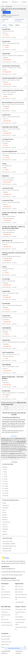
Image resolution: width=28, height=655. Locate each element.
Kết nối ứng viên (4, 619)
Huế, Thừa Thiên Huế (7, 180)
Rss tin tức (18, 653)
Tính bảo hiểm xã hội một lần (21, 628)
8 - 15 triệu (5, 108)
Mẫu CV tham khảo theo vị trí (20, 598)
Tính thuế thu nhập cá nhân (20, 613)
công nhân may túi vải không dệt (11, 66)
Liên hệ (2, 586)
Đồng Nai (5, 283)
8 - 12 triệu (5, 35)
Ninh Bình (5, 57)
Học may (4, 267)
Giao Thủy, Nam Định (7, 356)
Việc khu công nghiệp (6, 647)
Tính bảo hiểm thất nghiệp (19, 623)
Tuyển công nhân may (8, 352)
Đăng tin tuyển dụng (6, 609)
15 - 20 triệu (5, 309)
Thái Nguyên (5, 106)
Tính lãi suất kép (19, 617)
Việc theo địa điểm (5, 639)
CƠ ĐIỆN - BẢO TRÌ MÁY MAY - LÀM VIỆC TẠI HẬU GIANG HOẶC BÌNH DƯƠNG (13, 227)
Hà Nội (4, 70)
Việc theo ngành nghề (6, 642)
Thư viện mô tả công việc (7, 625)
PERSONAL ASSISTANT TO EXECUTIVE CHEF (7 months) (14, 253)
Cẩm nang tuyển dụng (6, 622)
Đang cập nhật (6, 59)
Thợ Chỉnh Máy (6, 279)
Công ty (17, 25)
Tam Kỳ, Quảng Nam (7, 94)
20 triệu (4, 96)
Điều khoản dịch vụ (5, 597)
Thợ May (4, 164)
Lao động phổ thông (7, 139)
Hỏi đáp (3, 589)
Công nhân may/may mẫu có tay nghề (12, 78)
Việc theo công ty (5, 644)
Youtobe (9, 580)
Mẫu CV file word (19, 592)
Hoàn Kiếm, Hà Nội (7, 258)
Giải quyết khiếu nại (5, 594)
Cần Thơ (4, 119)
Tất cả (4, 25)
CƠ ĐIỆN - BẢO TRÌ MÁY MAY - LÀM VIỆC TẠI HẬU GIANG (13, 213)
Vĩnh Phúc (5, 143)
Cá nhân (11, 25)
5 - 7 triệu (5, 397)
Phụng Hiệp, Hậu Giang (8, 218)
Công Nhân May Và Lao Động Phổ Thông (12, 90)
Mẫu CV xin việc (19, 586)
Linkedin (14, 580)
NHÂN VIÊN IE (5, 176)
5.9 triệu (5, 145)
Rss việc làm (19, 651)
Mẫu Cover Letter (19, 589)
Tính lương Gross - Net (20, 609)
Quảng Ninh (5, 344)
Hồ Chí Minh (5, 45)
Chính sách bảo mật (5, 592)
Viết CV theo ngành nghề (21, 594)
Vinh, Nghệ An (6, 395)
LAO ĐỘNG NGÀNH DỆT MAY (9, 151)
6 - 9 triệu (5, 170)
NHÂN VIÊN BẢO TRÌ (7, 240)
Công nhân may (6, 29)
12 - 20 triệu (5, 157)
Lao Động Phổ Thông (7, 200)
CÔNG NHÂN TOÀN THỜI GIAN (10, 127)
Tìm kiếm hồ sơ (4, 612)
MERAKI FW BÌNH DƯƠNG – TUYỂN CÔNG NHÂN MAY (13, 377)
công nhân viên (6, 115)
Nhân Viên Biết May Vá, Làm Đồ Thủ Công (13, 102)
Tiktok (18, 580)
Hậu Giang (5, 295)
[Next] (25, 407)
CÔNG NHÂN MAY (6, 328)
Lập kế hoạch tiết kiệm (20, 619)
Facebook (3, 580)
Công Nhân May (6, 291)
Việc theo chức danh (5, 636)
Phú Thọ (4, 33)
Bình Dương (5, 382)
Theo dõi (6, 12)
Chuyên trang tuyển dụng (5, 616)
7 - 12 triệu (5, 47)
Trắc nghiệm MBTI (19, 602)
